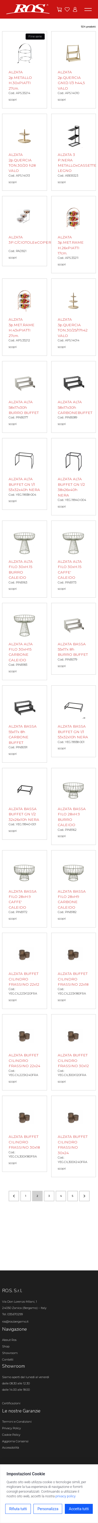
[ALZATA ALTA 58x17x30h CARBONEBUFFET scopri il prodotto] (73, 397)
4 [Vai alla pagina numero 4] (61, 1195)
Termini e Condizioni (17, 1421)
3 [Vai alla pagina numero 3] (49, 1195)
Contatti (7, 1359)
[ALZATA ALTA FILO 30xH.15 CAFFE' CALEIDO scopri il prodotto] (73, 559)
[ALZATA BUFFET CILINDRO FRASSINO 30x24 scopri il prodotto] (73, 1136)
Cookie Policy (11, 1435)
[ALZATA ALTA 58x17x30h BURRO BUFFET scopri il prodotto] (24, 397)
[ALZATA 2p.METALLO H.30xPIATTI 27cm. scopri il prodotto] (24, 69)
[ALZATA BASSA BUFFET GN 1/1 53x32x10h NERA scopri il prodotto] (73, 721)
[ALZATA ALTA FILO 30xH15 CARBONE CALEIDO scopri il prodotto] (24, 641)
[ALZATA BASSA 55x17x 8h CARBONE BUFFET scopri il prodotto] (24, 724)
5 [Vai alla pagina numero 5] (72, 1195)
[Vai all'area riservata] (75, 9)
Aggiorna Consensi (15, 1441)
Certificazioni (11, 1403)
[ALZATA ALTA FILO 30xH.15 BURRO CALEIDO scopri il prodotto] (24, 559)
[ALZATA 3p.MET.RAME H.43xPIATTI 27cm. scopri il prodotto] (24, 317)
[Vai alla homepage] (28, 9)
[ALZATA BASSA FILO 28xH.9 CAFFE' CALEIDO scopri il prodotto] (24, 888)
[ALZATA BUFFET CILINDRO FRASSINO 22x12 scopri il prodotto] (24, 971)
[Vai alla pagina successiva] (84, 1196)
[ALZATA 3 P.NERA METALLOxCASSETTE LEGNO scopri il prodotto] (73, 152)
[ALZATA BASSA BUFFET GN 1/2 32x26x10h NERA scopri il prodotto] (24, 804)
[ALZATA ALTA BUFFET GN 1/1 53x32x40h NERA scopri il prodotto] (24, 474)
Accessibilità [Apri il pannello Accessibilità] (10, 1447)
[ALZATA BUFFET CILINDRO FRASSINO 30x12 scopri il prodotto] (73, 1052)
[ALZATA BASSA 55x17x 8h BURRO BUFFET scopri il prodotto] (73, 639)
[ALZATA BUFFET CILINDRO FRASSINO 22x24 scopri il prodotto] (24, 1052)
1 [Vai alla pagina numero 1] (25, 1195)
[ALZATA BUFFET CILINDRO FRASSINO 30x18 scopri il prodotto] (24, 1134)
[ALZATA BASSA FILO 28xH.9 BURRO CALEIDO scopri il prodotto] (73, 806)
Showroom (10, 1353)
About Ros (9, 1340)
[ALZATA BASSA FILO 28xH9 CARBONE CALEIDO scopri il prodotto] (73, 888)
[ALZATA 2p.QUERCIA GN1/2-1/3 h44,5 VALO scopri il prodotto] (73, 69)
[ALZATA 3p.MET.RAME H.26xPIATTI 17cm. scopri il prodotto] (73, 234)
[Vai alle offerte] (59, 9)
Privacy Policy (11, 1428)
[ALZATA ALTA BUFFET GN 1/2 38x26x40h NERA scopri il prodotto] (73, 476)
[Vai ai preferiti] (67, 9)
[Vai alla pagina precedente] (14, 1196)
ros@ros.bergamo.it (15, 1321)
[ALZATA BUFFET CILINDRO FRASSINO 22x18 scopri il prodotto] (73, 971)
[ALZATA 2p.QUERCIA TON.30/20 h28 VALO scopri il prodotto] (24, 152)
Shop (5, 1346)
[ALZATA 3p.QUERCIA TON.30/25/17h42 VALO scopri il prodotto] (73, 317)
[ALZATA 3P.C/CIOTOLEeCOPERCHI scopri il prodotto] (24, 231)
